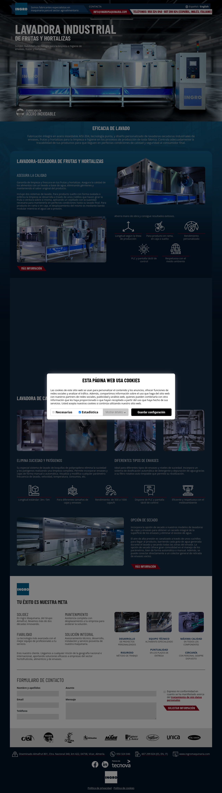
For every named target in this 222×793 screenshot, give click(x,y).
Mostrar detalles (116, 412)
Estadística (90, 412)
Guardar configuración (151, 412)
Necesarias (64, 412)
